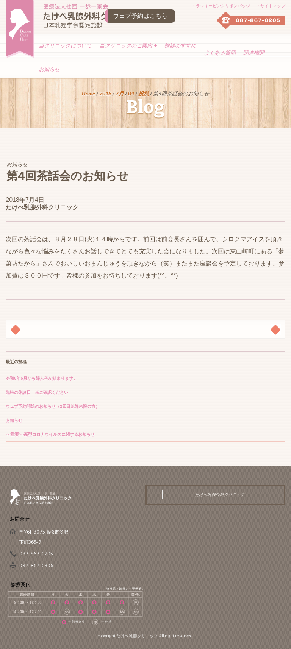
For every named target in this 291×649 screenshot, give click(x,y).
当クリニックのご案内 (128, 45)
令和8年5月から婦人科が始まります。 (41, 378)
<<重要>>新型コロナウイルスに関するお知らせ (50, 434)
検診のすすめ (180, 45)
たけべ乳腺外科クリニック (42, 207)
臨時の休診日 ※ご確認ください (37, 392)
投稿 (143, 93)
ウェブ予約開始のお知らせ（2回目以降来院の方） (53, 406)
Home (88, 93)
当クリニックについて (65, 45)
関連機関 (253, 53)
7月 (120, 93)
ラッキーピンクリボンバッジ (223, 5)
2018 (105, 93)
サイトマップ (272, 5)
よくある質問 (220, 53)
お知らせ (49, 69)
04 (131, 93)
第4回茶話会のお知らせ (67, 176)
